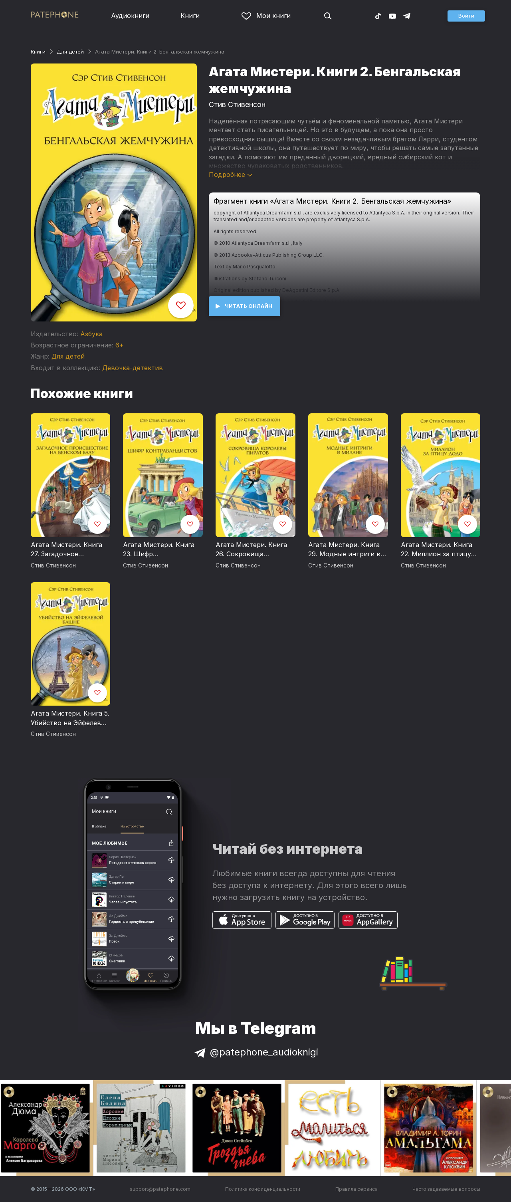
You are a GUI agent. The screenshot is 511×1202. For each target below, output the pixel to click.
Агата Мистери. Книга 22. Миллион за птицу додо (436, 550)
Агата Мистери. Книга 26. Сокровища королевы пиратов (251, 550)
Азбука (91, 334)
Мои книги (266, 16)
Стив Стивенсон (237, 104)
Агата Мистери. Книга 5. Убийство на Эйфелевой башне (70, 718)
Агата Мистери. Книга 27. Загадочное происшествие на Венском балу (66, 550)
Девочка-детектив (132, 368)
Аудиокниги (130, 16)
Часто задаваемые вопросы (446, 1189)
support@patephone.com (160, 1189)
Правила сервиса (356, 1189)
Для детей (70, 51)
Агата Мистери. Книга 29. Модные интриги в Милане (344, 550)
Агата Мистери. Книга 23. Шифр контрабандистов (158, 550)
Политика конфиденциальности (262, 1189)
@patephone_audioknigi (255, 1052)
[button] (466, 16)
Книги (190, 16)
